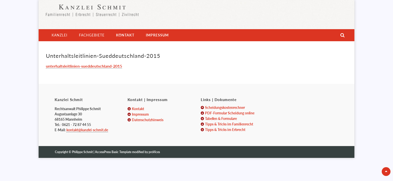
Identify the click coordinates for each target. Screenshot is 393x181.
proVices (154, 152)
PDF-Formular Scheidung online (229, 113)
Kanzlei (59, 35)
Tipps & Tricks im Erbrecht (225, 129)
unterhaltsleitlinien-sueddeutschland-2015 (84, 66)
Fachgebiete (92, 35)
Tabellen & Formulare (221, 118)
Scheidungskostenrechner (225, 107)
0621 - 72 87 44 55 (76, 124)
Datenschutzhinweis (147, 120)
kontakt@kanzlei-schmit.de (87, 130)
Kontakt (125, 35)
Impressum (157, 35)
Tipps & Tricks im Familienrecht (229, 124)
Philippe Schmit (82, 152)
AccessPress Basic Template (113, 152)
